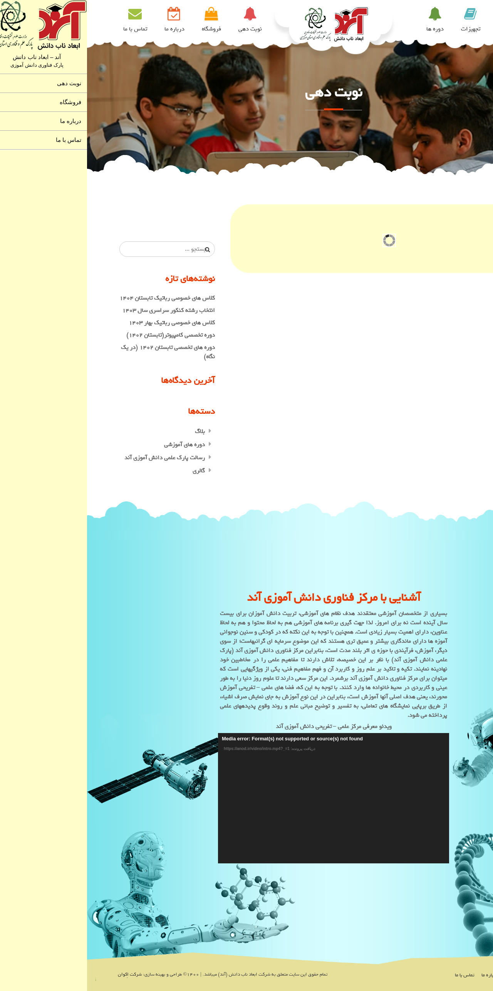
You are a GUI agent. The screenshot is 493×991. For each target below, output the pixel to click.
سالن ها (420, 29)
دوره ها (348, 29)
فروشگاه (124, 29)
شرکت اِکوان (43, 974)
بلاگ (113, 431)
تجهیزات (383, 29)
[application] (246, 798)
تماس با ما (48, 29)
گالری (112, 470)
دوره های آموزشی (97, 444)
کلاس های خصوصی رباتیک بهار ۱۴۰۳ (85, 322)
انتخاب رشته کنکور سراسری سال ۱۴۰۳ (81, 310)
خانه (452, 29)
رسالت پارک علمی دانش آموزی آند (77, 457)
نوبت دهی (163, 29)
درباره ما (87, 29)
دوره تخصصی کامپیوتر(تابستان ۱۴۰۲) (83, 335)
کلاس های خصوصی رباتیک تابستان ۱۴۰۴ (80, 298)
